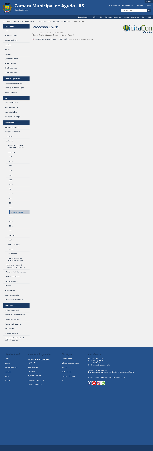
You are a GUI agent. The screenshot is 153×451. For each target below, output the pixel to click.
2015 (70, 21)
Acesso (7, 359)
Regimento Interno (34, 376)
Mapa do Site (115, 5)
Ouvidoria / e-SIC (96, 17)
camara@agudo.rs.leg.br (101, 365)
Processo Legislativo (12, 79)
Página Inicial (82, 17)
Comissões (31, 371)
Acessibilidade (128, 5)
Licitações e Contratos (43, 21)
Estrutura (8, 372)
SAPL (143, 17)
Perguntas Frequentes (113, 17)
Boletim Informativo (69, 376)
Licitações (55, 21)
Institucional (9, 26)
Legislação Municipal (35, 384)
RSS (149, 17)
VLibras (148, 5)
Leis (6, 98)
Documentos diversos (131, 17)
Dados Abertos (67, 372)
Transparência (29, 21)
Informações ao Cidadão (70, 363)
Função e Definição (11, 367)
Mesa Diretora (33, 367)
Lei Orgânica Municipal (36, 380)
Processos (64, 21)
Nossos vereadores (39, 359)
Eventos (7, 380)
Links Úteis (9, 305)
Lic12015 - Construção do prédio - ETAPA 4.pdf (50, 39)
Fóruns (64, 367)
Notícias (7, 376)
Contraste (139, 5)
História (7, 363)
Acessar (148, 1)
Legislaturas (32, 363)
